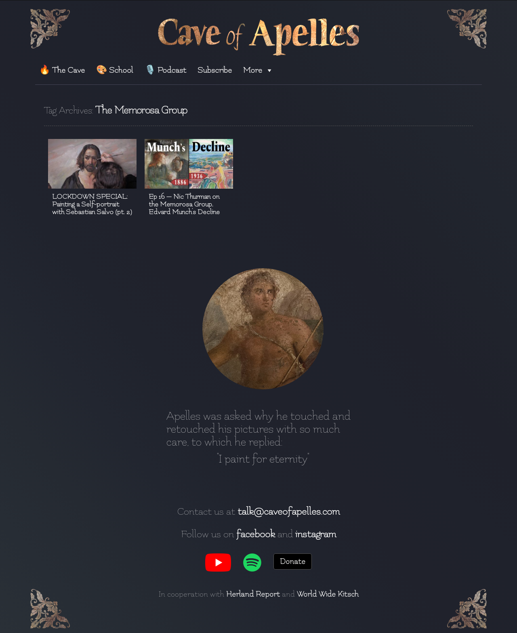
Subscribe (215, 70)
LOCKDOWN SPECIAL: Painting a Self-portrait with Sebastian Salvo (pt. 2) (92, 204)
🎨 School (114, 70)
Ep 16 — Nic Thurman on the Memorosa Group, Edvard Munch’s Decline (184, 204)
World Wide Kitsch (328, 594)
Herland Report (253, 594)
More (258, 70)
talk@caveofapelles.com (288, 511)
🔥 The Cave (62, 70)
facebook (255, 534)
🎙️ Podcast (165, 70)
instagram (315, 534)
